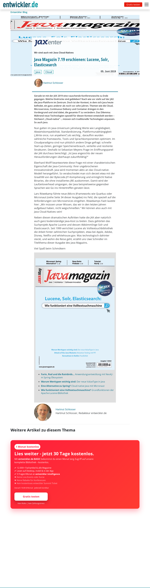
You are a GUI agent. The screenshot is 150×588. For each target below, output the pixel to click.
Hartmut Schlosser (53, 83)
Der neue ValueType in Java (73, 381)
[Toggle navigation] (21, 4)
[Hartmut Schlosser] (38, 83)
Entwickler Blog (19, 12)
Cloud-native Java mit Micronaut (73, 385)
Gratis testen (133, 4)
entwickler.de (20, 5)
